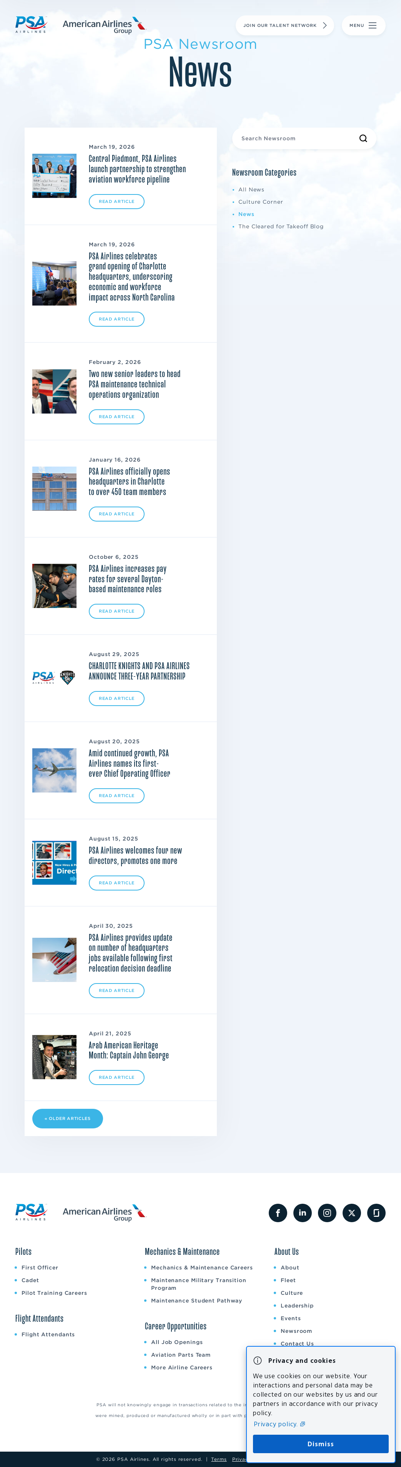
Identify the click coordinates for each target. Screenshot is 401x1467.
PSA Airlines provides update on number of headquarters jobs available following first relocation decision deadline (131, 953)
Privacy (241, 1459)
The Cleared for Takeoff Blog (281, 226)
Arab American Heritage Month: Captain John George (129, 1051)
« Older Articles (68, 1118)
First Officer (40, 1267)
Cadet (30, 1280)
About (290, 1267)
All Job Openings (177, 1342)
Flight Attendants (48, 1334)
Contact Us (297, 1344)
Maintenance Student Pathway (196, 1301)
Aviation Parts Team (181, 1355)
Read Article (117, 201)
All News (251, 189)
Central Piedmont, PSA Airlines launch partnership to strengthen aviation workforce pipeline (137, 169)
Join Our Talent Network (286, 25)
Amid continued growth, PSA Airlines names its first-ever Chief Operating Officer (130, 764)
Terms (219, 1459)
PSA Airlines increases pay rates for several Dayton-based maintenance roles (128, 579)
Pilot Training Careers (54, 1293)
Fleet (288, 1280)
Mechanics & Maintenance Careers (202, 1267)
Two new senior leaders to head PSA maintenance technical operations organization (135, 384)
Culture (292, 1293)
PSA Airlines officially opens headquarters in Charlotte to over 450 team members (129, 482)
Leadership (297, 1306)
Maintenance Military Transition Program (198, 1284)
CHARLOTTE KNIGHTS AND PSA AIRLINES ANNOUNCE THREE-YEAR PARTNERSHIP (139, 671)
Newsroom (296, 1331)
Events (291, 1318)
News (246, 214)
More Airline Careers (182, 1367)
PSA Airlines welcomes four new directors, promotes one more (135, 856)
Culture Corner (260, 202)
